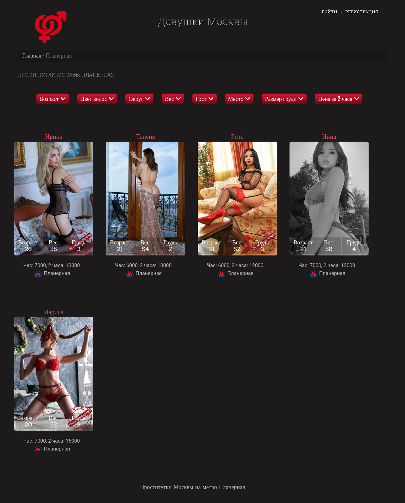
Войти (329, 12)
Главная (31, 55)
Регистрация (361, 12)
